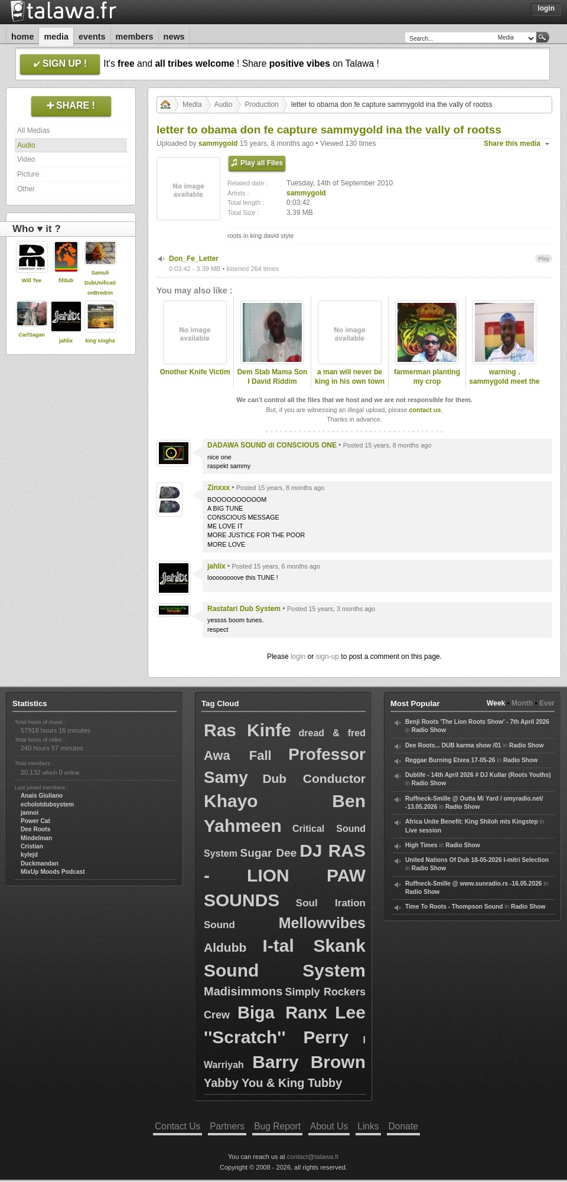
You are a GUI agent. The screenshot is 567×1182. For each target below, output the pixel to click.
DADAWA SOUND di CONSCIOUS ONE (272, 445)
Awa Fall (238, 755)
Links (368, 1126)
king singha (100, 341)
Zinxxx (218, 488)
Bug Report (277, 1126)
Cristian (32, 846)
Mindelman (36, 838)
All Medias (33, 130)
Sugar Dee (268, 853)
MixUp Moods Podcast (53, 871)
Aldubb (225, 947)
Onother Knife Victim (194, 372)
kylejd (29, 854)
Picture (28, 174)
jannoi (29, 812)
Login (546, 8)
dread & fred (332, 733)
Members (135, 36)
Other (26, 189)
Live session (423, 830)
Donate (403, 1126)
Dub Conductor (314, 778)
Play (543, 258)
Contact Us (177, 1126)
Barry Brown (309, 1062)
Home (22, 36)
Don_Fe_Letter (194, 258)
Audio (26, 145)
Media (56, 36)
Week (496, 703)
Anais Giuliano (42, 795)
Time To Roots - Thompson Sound (454, 906)
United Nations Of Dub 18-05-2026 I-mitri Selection (477, 860)
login (298, 656)
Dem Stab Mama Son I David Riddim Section (272, 382)
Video (26, 159)
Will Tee (31, 280)
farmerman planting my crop (427, 377)
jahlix (66, 341)
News (174, 36)
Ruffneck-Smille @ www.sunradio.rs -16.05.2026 (473, 883)
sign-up (327, 656)
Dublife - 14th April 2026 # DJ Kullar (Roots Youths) (478, 775)
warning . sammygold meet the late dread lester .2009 (504, 387)
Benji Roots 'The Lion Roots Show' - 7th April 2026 (477, 722)
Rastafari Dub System (244, 609)
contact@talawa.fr (313, 1156)
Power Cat (35, 821)
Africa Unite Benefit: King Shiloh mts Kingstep (471, 821)
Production (261, 104)
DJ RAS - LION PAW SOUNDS (285, 875)
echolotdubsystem (47, 804)
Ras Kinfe (247, 730)
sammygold (218, 143)
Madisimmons (243, 991)
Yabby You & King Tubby (273, 1082)
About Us (329, 1126)
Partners (227, 1126)
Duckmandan (39, 863)
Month (522, 703)
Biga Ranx (282, 1012)
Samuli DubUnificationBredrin (100, 283)
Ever (547, 703)
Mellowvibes (322, 923)
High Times (421, 845)
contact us (425, 409)
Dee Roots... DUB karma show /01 (453, 745)
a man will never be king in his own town (349, 377)
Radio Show (429, 730)
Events (92, 36)
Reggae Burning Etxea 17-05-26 (450, 760)
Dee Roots (35, 829)
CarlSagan (31, 335)
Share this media (512, 143)
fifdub (65, 280)
